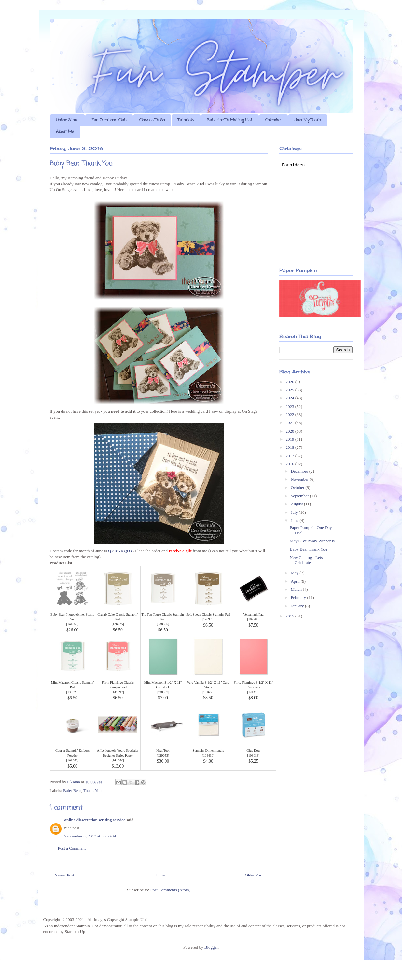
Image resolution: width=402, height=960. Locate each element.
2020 (290, 431)
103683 (253, 755)
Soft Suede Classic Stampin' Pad (208, 614)
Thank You (92, 790)
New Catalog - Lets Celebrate (306, 560)
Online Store (67, 120)
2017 (290, 455)
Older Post (254, 875)
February (299, 597)
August (297, 503)
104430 (208, 755)
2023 (290, 406)
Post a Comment (72, 848)
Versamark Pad (253, 614)
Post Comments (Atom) (170, 890)
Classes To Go (152, 120)
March (297, 589)
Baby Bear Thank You (308, 549)
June (295, 520)
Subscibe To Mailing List (229, 120)
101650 (208, 692)
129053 (163, 755)
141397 (118, 692)
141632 (118, 760)
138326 (72, 692)
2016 (290, 463)
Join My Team (307, 120)
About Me (65, 132)
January (298, 605)
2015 (290, 616)
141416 (253, 692)
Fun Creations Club (108, 120)
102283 (253, 619)
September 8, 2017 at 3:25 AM (90, 836)
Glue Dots (253, 750)
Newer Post (64, 875)
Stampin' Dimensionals (208, 750)
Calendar (273, 120)
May (295, 572)
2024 (290, 398)
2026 (290, 381)
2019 (290, 439)
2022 (290, 414)
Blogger (211, 947)
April (296, 581)
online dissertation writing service (94, 819)
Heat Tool (163, 750)
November (300, 479)
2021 (290, 422)
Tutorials (186, 120)
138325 (163, 624)
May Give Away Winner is (312, 540)
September (300, 495)
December (300, 471)
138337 (163, 692)
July (295, 512)
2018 (290, 447)
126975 (118, 624)
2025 (290, 389)
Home (159, 875)
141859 (72, 624)
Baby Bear (72, 790)
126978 (208, 619)
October (298, 487)
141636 (72, 760)
